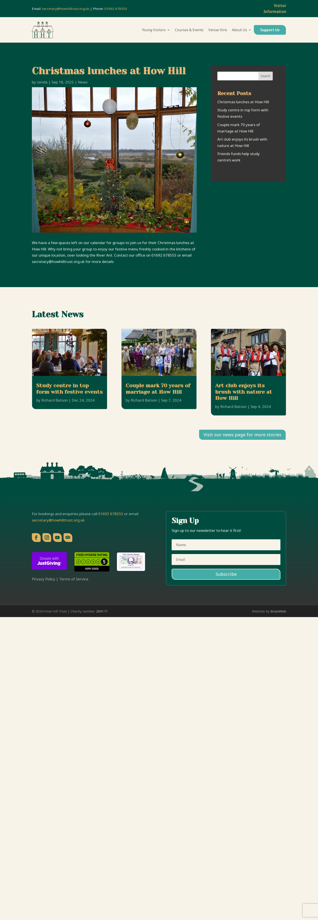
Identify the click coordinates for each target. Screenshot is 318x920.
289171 (102, 611)
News (82, 82)
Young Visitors (154, 29)
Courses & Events (189, 29)
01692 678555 (115, 8)
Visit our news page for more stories (242, 435)
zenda (42, 82)
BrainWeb (278, 611)
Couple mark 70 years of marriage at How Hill (158, 388)
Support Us (270, 29)
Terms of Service (73, 578)
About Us (239, 29)
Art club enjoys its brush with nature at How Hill (243, 391)
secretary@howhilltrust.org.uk (65, 8)
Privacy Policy (43, 578)
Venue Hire (217, 29)
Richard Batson (54, 400)
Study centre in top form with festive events (69, 388)
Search (265, 76)
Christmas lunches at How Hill (243, 101)
